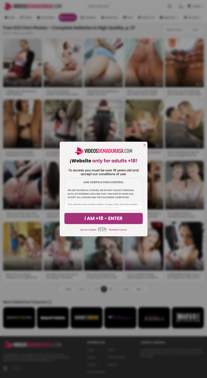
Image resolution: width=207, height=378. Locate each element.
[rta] (102, 231)
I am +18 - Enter (103, 218)
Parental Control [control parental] (118, 229)
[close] (144, 145)
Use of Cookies (88, 229)
